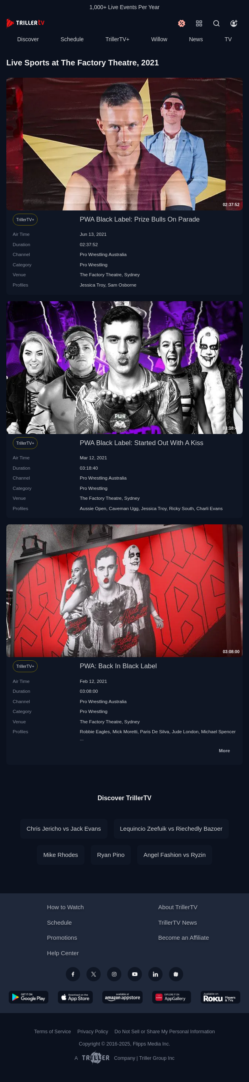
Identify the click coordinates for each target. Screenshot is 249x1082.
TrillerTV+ (117, 39)
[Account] (234, 23)
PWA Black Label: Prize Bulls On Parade (140, 219)
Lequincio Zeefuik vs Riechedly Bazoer (171, 828)
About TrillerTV (177, 907)
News (196, 39)
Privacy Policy (92, 1031)
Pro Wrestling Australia (103, 254)
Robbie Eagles (95, 731)
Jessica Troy (92, 284)
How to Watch (65, 907)
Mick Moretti (125, 731)
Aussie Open (93, 508)
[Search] (216, 23)
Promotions (62, 937)
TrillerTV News (177, 922)
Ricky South (181, 508)
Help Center (63, 953)
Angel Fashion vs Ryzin (175, 854)
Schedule (72, 39)
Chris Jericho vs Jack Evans (64, 828)
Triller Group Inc (156, 1058)
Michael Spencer (218, 731)
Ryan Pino (111, 854)
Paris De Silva (154, 731)
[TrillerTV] (25, 23)
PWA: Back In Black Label (118, 666)
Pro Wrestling (93, 264)
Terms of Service (52, 1031)
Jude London (185, 731)
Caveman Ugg (124, 508)
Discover (27, 39)
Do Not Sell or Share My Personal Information (165, 1031)
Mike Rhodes (60, 854)
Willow (159, 39)
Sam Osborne (122, 284)
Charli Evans (209, 508)
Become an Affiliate (183, 937)
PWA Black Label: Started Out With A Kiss (141, 443)
